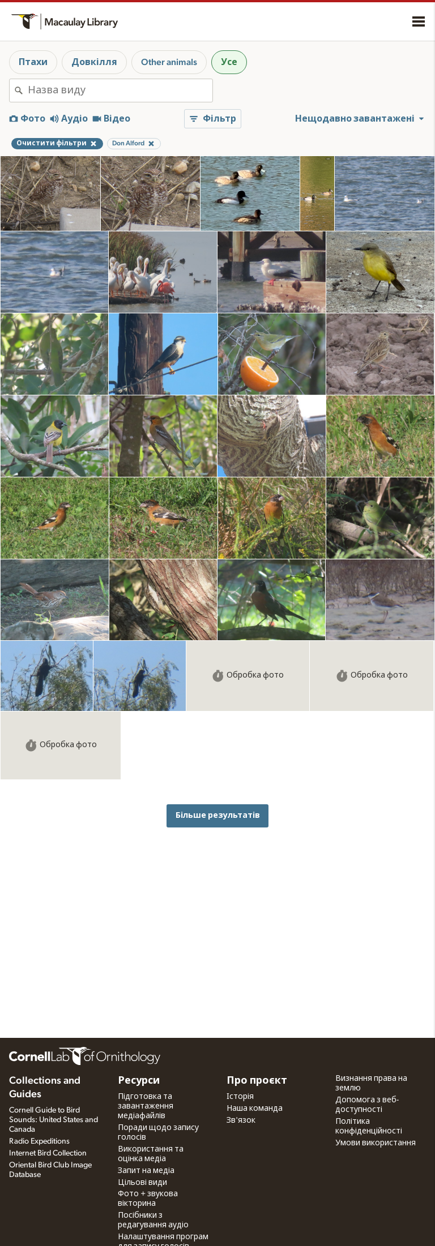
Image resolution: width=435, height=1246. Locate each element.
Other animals (169, 62)
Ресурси (139, 1081)
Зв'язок (241, 1120)
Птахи (33, 62)
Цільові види (142, 1183)
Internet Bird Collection (48, 1153)
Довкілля (94, 62)
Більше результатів (218, 815)
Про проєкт (257, 1081)
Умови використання (375, 1143)
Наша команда (255, 1109)
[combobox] (120, 90)
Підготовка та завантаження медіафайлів (145, 1106)
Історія (240, 1097)
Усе (229, 62)
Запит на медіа (146, 1171)
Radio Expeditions (39, 1141)
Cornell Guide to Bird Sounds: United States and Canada (53, 1119)
